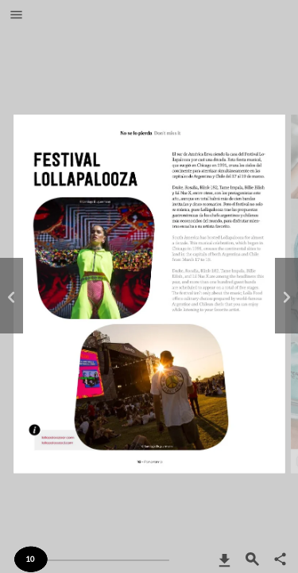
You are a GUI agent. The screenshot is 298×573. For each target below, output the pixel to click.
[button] (16, 16)
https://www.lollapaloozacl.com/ (57, 449)
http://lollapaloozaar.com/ (57, 441)
